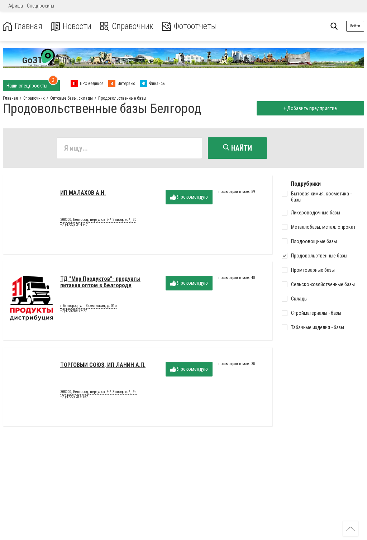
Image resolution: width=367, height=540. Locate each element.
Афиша (15, 6)
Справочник (126, 26)
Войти (355, 26)
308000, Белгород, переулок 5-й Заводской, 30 (98, 220)
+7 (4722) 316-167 (74, 396)
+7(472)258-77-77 (73, 310)
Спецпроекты (40, 6)
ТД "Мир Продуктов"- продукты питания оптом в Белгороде (100, 282)
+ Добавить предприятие (310, 108)
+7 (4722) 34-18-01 (74, 224)
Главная (22, 26)
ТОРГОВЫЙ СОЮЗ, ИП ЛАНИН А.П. (103, 364)
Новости (71, 26)
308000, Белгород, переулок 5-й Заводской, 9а (98, 392)
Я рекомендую (189, 197)
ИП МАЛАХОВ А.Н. (83, 192)
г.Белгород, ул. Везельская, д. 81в (88, 306)
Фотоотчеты (189, 26)
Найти (237, 148)
